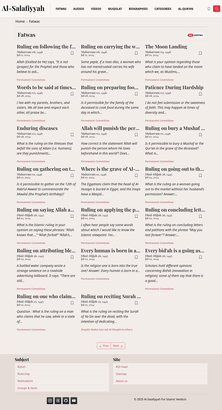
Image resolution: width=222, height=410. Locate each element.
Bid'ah (22, 367)
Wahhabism (25, 381)
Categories (163, 9)
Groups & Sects (27, 388)
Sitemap (121, 374)
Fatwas (61, 9)
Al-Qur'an (185, 9)
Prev (104, 346)
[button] (209, 9)
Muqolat (115, 9)
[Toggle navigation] (216, 8)
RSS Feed (122, 367)
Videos (96, 9)
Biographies (138, 9)
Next (118, 346)
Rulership (24, 374)
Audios (78, 9)
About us (121, 381)
